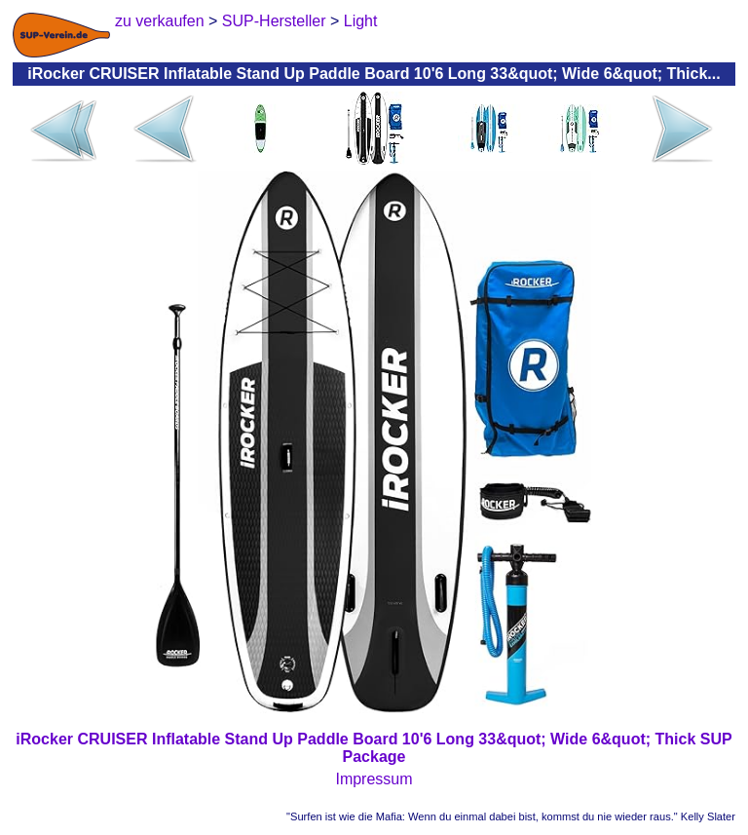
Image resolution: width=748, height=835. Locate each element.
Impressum (373, 779)
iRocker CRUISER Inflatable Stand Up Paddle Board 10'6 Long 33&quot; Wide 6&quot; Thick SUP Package (373, 748)
